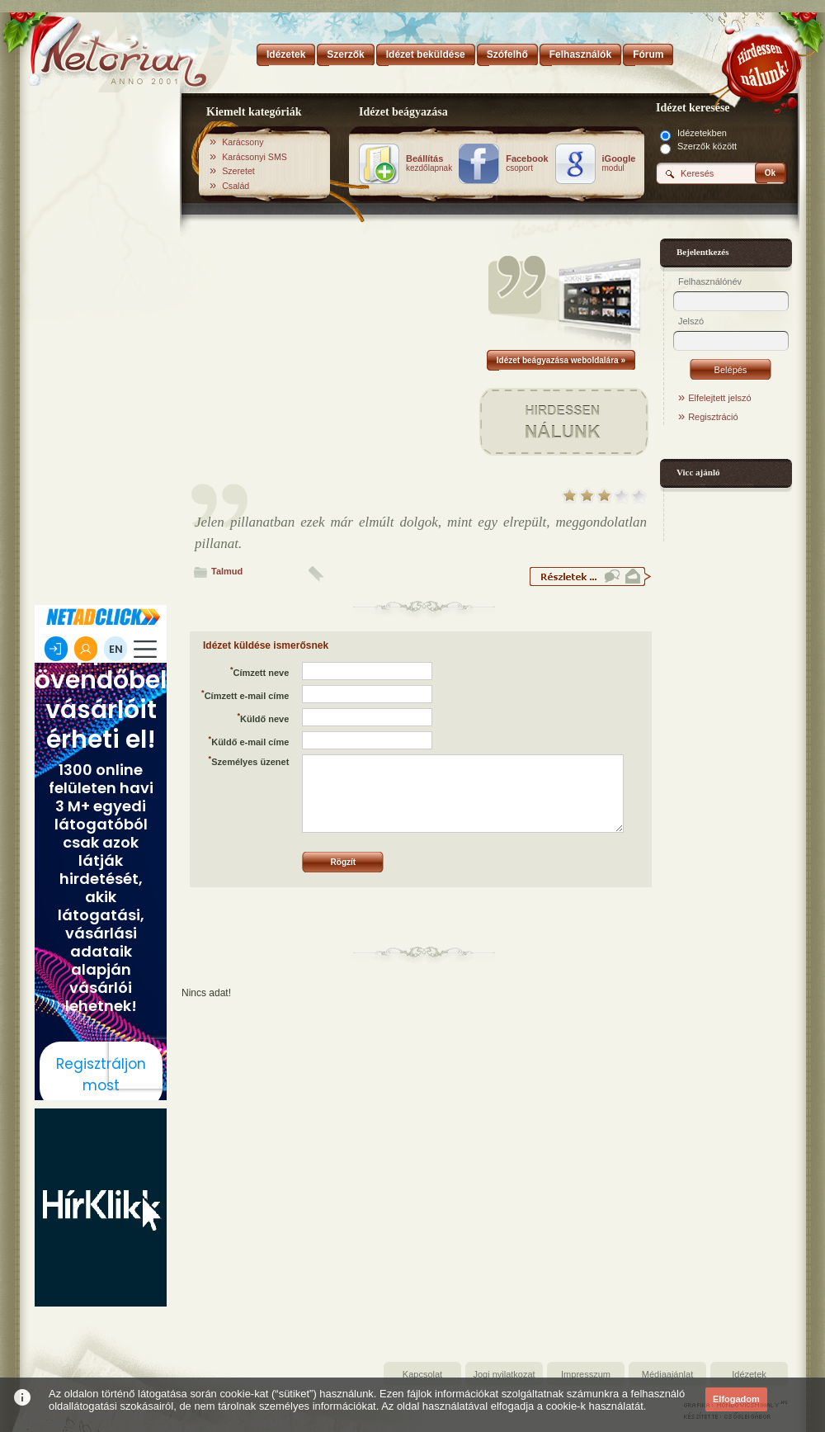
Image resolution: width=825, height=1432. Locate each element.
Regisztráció (713, 417)
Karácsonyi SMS (254, 157)
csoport (527, 163)
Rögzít (343, 862)
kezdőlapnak (429, 163)
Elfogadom (736, 1399)
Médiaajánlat (667, 1374)
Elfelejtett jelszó (719, 398)
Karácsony (242, 142)
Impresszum (585, 1374)
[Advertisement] (101, 349)
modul (619, 163)
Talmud (227, 571)
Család (235, 186)
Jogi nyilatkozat (504, 1374)
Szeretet (238, 171)
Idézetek (749, 1374)
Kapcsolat (422, 1374)
